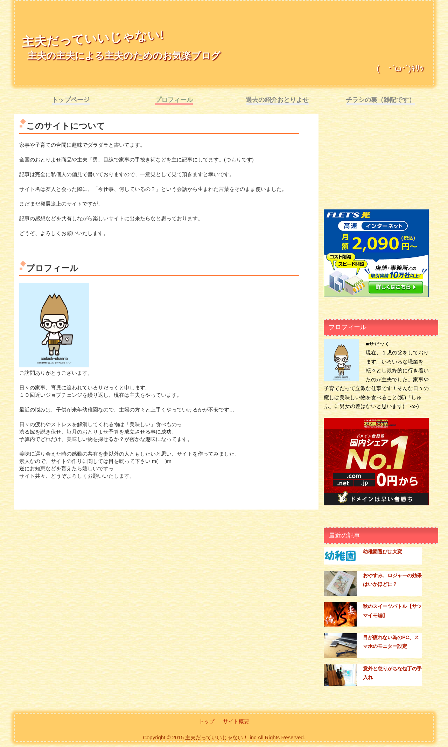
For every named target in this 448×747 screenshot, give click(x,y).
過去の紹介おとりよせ (277, 99)
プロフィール (174, 99)
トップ (207, 721)
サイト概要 (236, 721)
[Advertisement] (376, 163)
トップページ (71, 99)
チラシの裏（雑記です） (380, 99)
